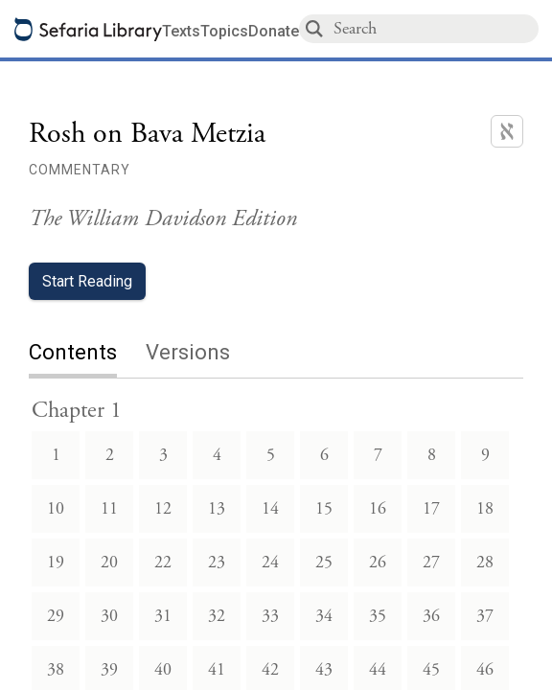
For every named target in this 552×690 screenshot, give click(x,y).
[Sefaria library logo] (88, 29)
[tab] (87, 354)
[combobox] (435, 28)
